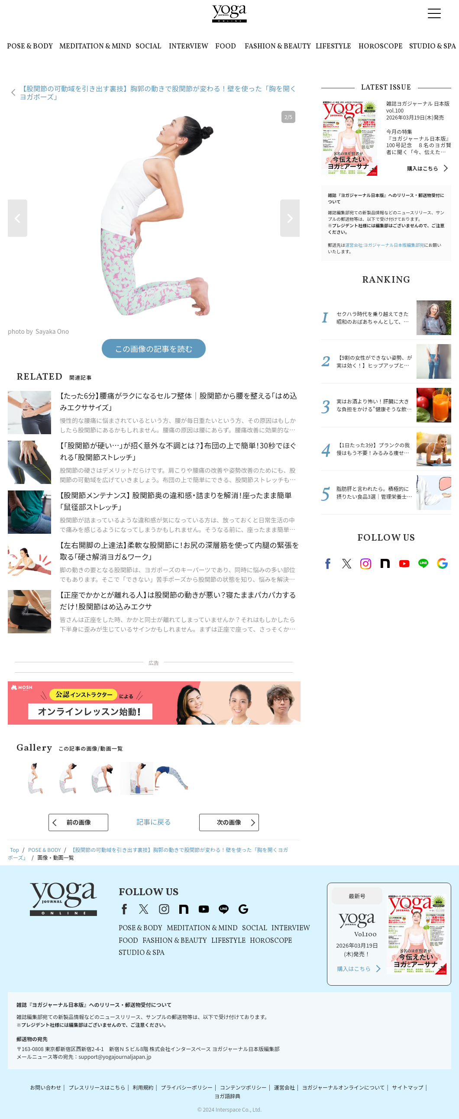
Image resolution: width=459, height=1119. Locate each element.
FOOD (225, 47)
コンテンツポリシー (243, 1087)
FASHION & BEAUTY (278, 47)
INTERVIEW (188, 47)
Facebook (329, 563)
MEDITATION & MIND (95, 47)
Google (442, 563)
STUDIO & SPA (432, 47)
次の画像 (229, 822)
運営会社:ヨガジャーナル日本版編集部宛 (384, 245)
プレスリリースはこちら (96, 1087)
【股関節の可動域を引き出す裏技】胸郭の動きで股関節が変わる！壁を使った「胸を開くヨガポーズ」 (158, 92)
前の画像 (78, 822)
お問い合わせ (45, 1087)
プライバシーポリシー (187, 1087)
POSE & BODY (30, 47)
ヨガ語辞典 (227, 1096)
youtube (203, 909)
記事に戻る (153, 822)
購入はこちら (422, 168)
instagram (366, 563)
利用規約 (143, 1087)
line (423, 563)
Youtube (404, 563)
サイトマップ (407, 1087)
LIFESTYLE (333, 47)
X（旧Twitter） (143, 909)
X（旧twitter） (346, 563)
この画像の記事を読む (154, 348)
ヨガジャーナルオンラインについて (343, 1087)
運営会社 (284, 1087)
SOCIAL (148, 47)
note (385, 563)
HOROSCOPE (381, 47)
